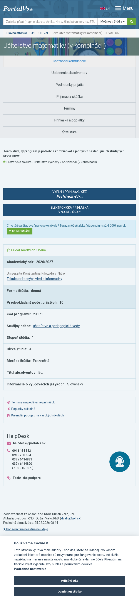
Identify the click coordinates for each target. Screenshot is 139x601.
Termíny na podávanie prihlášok (33, 402)
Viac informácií (19, 231)
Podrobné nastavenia (30, 569)
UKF (33, 33)
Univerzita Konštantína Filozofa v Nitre (36, 273)
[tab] (69, 61)
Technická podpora (27, 478)
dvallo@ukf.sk (70, 518)
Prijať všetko (69, 580)
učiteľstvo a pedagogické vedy (56, 326)
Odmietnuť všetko (70, 591)
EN (105, 8)
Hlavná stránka (17, 33)
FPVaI (44, 33)
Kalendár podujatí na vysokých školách (37, 415)
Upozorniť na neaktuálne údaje (25, 529)
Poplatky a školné (23, 409)
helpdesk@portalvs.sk (29, 443)
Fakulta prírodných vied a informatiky (34, 279)
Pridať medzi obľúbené (26, 250)
